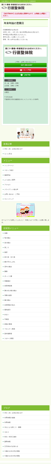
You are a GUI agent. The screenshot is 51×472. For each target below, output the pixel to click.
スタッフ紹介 (9, 170)
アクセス (7, 184)
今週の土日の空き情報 (12, 451)
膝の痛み (7, 300)
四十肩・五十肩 (9, 257)
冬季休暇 (7, 422)
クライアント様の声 (11, 189)
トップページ (9, 165)
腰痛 (5, 271)
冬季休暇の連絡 (9, 417)
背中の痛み (8, 266)
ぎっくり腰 (8, 276)
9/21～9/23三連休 (10, 437)
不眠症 (6, 319)
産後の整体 (8, 324)
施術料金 (7, 175)
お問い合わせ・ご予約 (12, 194)
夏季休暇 (7, 441)
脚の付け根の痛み (10, 290)
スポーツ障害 (9, 338)
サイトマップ (9, 199)
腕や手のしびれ (9, 262)
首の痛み (7, 243)
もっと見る (8, 153)
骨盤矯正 (7, 281)
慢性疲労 (7, 310)
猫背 (5, 252)
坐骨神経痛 (8, 286)
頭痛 (5, 233)
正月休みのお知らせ (11, 446)
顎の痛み (7, 238)
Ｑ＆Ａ (6, 432)
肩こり (6, 247)
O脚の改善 (8, 295)
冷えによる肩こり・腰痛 (12, 427)
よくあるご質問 (9, 180)
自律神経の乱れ (9, 305)
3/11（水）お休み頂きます (13, 149)
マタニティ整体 (9, 329)
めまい (6, 314)
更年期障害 (8, 333)
